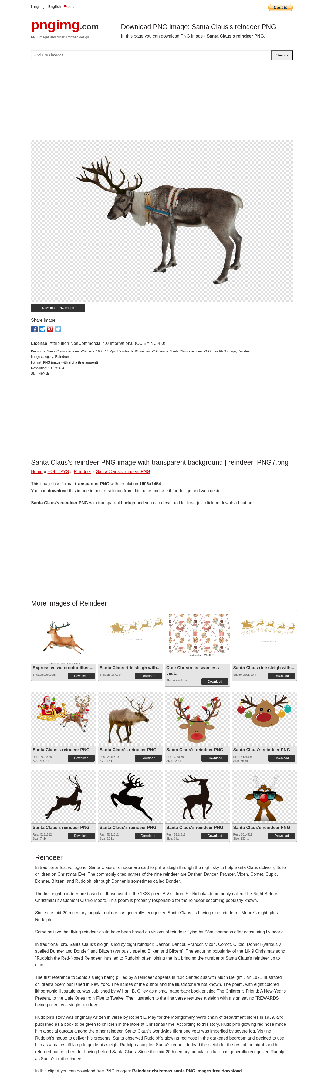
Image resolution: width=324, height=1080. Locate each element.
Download (81, 676)
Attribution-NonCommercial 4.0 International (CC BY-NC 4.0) (107, 343)
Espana (69, 7)
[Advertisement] (162, 102)
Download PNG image (58, 308)
